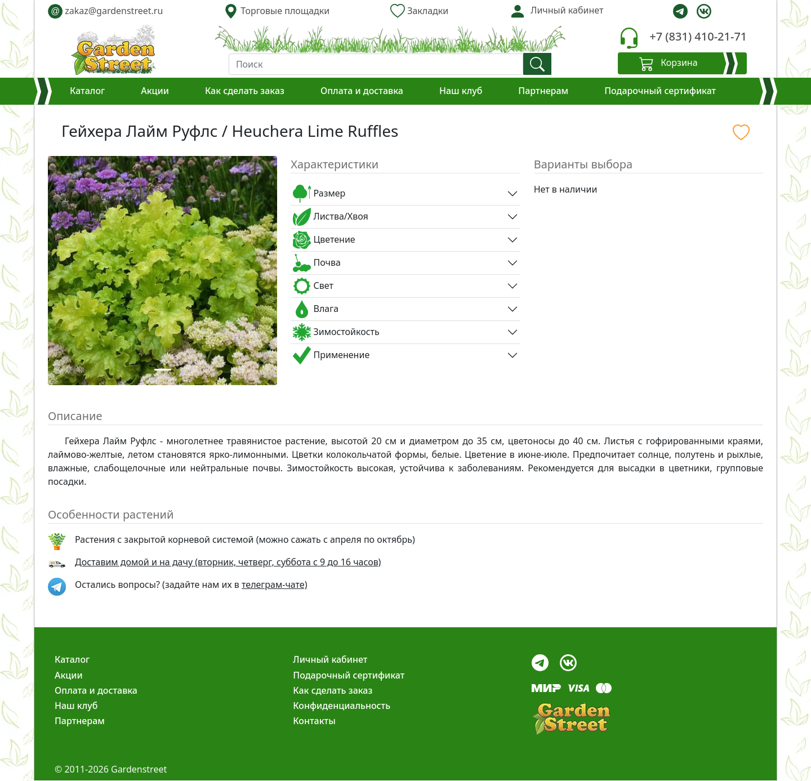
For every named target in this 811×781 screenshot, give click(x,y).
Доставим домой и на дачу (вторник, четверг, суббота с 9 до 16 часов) (228, 562)
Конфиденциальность (341, 705)
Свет (313, 286)
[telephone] (629, 38)
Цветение (324, 240)
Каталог (87, 90)
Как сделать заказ (244, 90)
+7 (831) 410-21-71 (698, 36)
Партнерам (543, 90)
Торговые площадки (276, 11)
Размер (319, 194)
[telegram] (680, 11)
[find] (537, 64)
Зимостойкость (336, 332)
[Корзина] (682, 63)
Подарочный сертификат (660, 90)
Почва (317, 263)
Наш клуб (460, 90)
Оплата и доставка (361, 90)
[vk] (704, 11)
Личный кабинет (330, 659)
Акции (155, 90)
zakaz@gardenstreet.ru (105, 11)
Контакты (314, 721)
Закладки (419, 11)
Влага (315, 309)
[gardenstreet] (113, 49)
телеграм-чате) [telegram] (274, 584)
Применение (331, 355)
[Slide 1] (162, 369)
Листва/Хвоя (330, 217)
